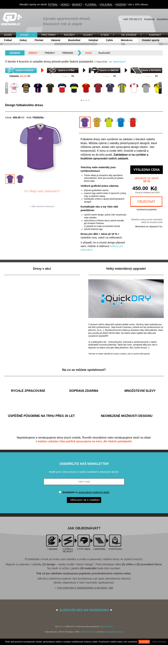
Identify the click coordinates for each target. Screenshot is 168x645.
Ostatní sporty (151, 40)
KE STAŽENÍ (130, 35)
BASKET (77, 4)
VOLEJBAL (106, 4)
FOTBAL (53, 4)
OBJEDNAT (146, 201)
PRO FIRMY (48, 34)
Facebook (149, 19)
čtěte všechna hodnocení (42, 206)
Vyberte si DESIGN (24, 70)
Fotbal (8, 40)
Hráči (88, 52)
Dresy (33, 52)
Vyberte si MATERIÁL (151, 70)
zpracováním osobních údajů (93, 492)
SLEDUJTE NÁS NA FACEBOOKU (84, 610)
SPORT (25, 35)
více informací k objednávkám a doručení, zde (85, 587)
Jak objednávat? (117, 61)
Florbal (39, 40)
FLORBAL (91, 4)
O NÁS (105, 35)
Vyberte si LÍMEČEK (109, 70)
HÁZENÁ (120, 4)
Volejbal (93, 40)
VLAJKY (88, 34)
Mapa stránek (107, 626)
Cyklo (109, 40)
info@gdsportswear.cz (113, 632)
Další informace (159, 642)
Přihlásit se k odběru (85, 500)
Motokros (127, 40)
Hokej (23, 40)
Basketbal (74, 40)
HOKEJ (65, 4)
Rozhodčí (104, 52)
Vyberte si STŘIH (66, 70)
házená (14, 52)
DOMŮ (8, 34)
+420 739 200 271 (132, 19)
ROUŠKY (69, 34)
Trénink (67, 52)
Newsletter (162, 19)
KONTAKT (155, 34)
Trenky (49, 52)
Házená (55, 40)
